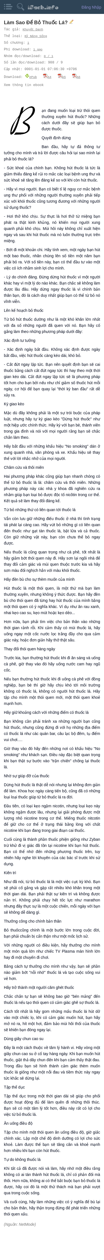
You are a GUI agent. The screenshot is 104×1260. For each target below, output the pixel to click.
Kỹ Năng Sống (36, 36)
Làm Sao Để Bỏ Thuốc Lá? (36, 22)
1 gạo (38, 49)
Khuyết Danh (33, 29)
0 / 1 (48, 56)
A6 (76, 77)
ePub (31, 77)
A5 (62, 77)
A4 (47, 77)
